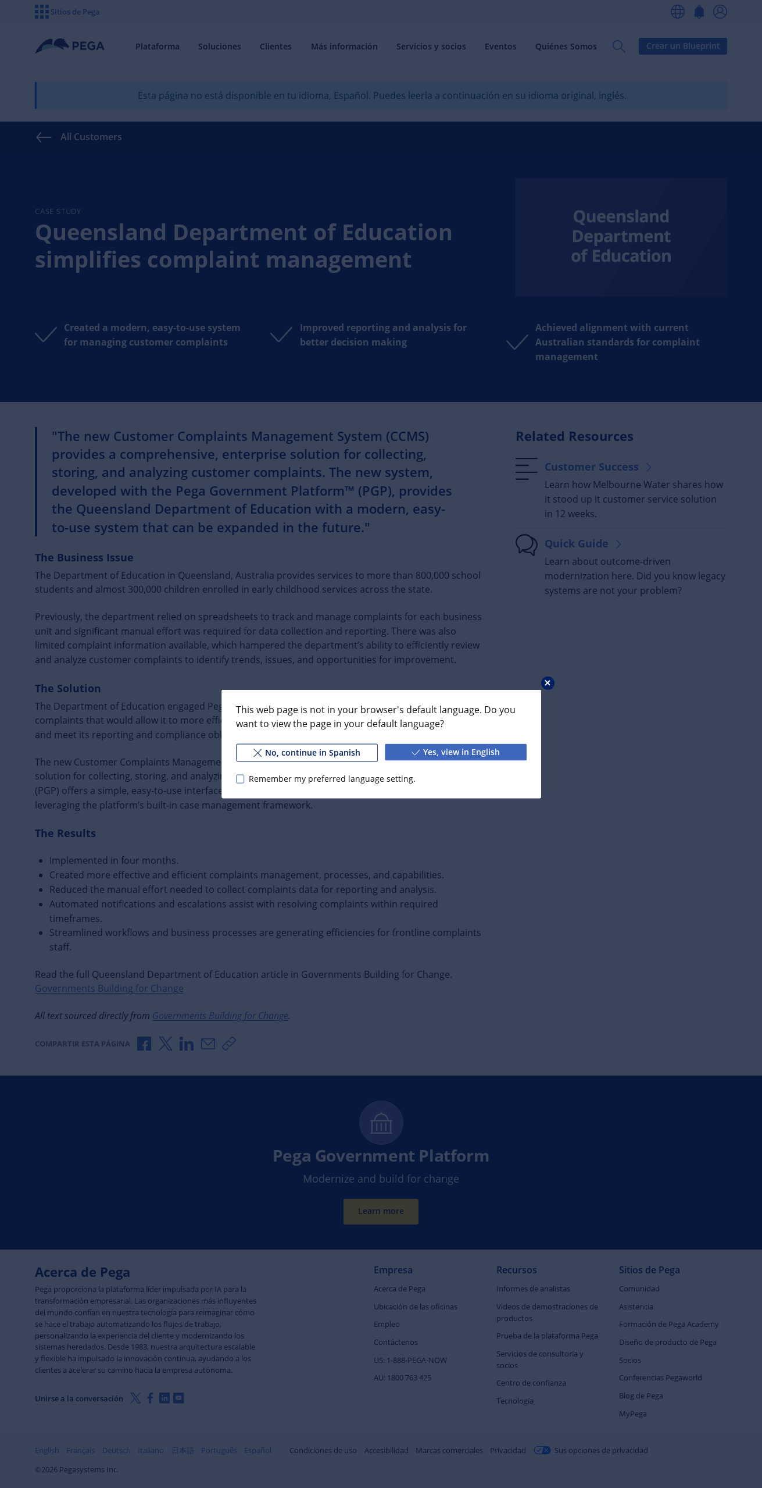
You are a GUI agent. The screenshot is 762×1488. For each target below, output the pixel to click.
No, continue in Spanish (306, 752)
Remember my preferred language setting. (331, 778)
